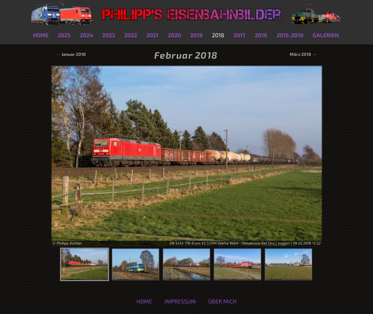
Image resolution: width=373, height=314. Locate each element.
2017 (239, 35)
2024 (86, 35)
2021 (152, 35)
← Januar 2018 (70, 54)
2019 (196, 35)
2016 (261, 35)
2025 (64, 35)
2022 (130, 35)
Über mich (222, 301)
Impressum (180, 301)
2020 (174, 35)
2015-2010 (290, 35)
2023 (108, 35)
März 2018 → (303, 54)
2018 (218, 35)
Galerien (326, 35)
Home (40, 35)
